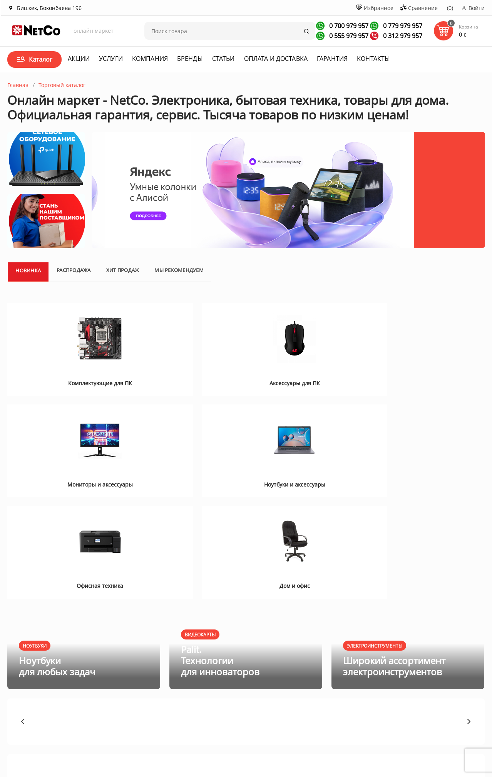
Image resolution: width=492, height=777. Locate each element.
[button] (23, 545)
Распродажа (74, 295)
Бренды (190, 58)
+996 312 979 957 (312, 685)
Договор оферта (232, 688)
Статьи (223, 58)
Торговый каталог (61, 85)
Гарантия (332, 58)
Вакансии (76, 698)
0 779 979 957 (402, 25)
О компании (80, 672)
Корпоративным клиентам (85, 685)
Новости (148, 698)
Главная (17, 85)
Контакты (373, 58)
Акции (79, 58)
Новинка (28, 296)
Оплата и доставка (276, 58)
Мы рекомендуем (179, 295)
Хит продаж (122, 295)
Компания (150, 58)
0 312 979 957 (402, 36)
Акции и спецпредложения (161, 675)
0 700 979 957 (348, 25)
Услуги (111, 58)
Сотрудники (79, 708)
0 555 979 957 (348, 36)
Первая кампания (415, 735)
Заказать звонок (306, 697)
